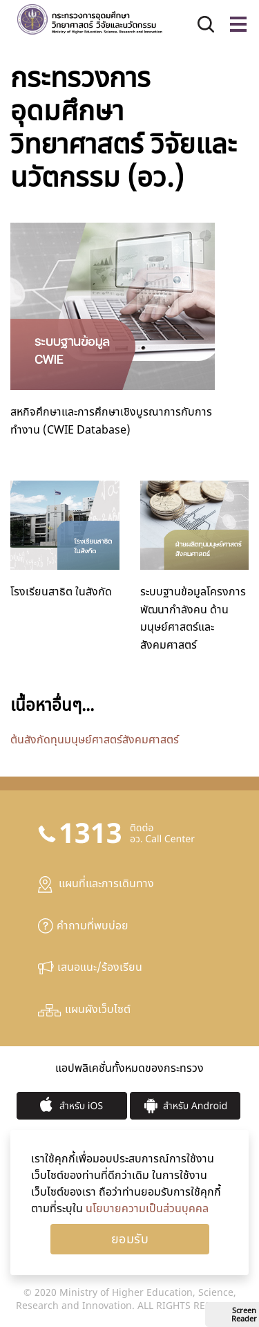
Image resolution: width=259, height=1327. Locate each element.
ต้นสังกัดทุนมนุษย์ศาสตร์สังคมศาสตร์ (94, 740)
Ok (129, 1239)
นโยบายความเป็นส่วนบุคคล (147, 1208)
